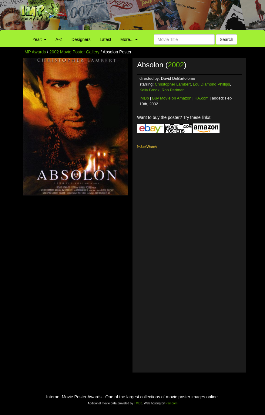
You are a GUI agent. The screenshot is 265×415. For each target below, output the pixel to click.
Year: (39, 39)
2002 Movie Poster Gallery (74, 51)
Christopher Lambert (173, 84)
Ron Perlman (173, 90)
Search (226, 39)
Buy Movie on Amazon (171, 98)
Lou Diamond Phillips (211, 84)
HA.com (202, 98)
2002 (176, 65)
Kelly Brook (149, 90)
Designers (81, 39)
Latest (105, 39)
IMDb (144, 98)
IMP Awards (34, 51)
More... (129, 39)
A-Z (58, 39)
